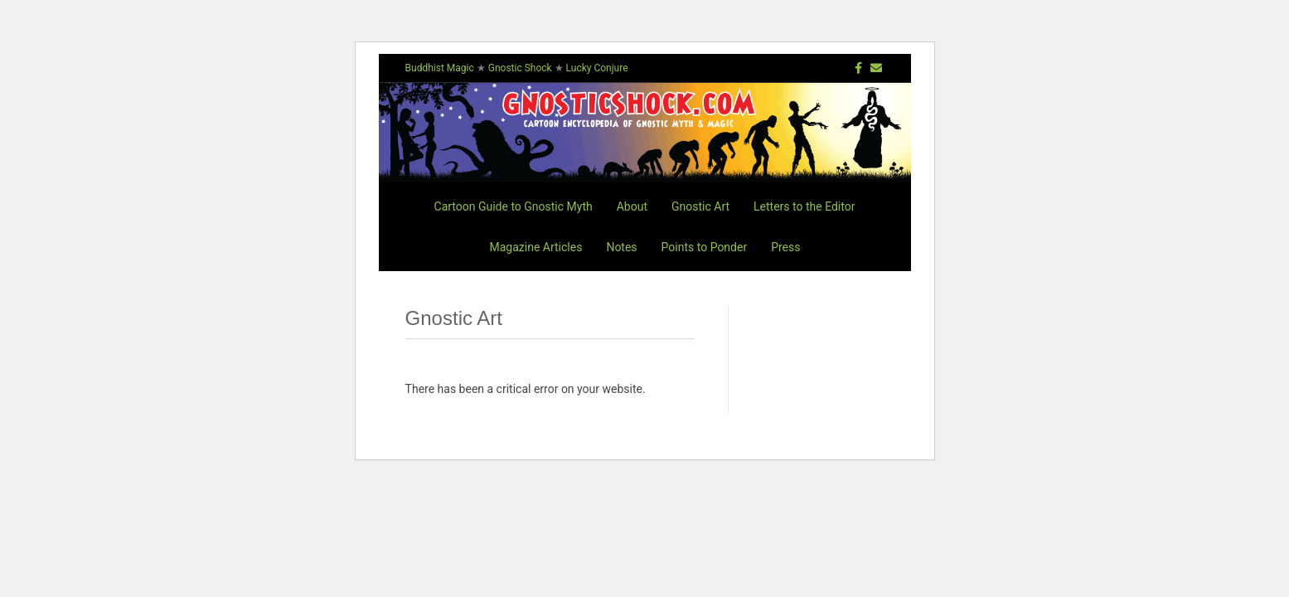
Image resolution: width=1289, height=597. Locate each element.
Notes (621, 247)
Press (785, 247)
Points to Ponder (704, 247)
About (632, 206)
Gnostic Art (700, 206)
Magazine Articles (536, 247)
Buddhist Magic (439, 68)
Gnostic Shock (520, 68)
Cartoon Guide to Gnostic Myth (513, 206)
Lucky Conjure (597, 68)
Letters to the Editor (804, 206)
